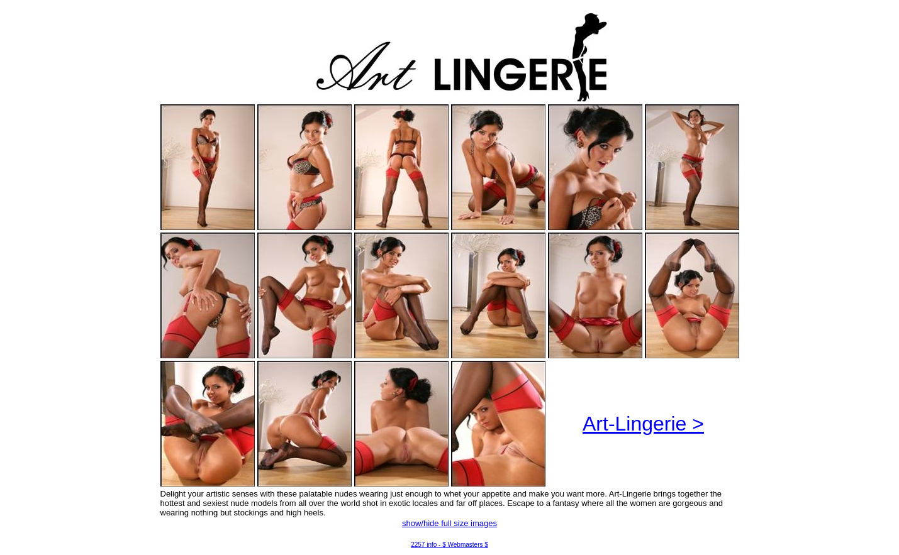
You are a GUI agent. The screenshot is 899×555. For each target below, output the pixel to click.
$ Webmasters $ (465, 544)
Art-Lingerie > (643, 423)
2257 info (424, 544)
